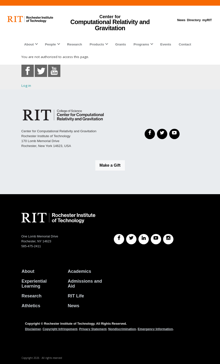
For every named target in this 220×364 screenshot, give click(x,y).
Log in (26, 85)
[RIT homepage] (30, 19)
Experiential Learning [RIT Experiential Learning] (34, 284)
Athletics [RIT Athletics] (31, 305)
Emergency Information (155, 329)
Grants (120, 44)
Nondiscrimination (122, 329)
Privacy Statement (92, 329)
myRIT (207, 20)
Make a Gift (110, 165)
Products (97, 44)
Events (165, 44)
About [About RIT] (28, 271)
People (50, 44)
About (29, 44)
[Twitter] (162, 134)
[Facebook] (150, 134)
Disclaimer (33, 329)
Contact (185, 44)
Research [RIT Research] (32, 295)
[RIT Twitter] (131, 239)
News (181, 20)
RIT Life (76, 295)
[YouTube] (174, 134)
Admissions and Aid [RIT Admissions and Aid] (85, 284)
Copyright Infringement (60, 329)
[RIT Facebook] (119, 239)
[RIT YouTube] (156, 239)
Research (74, 44)
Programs (141, 44)
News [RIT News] (73, 305)
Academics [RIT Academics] (79, 271)
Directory (194, 20)
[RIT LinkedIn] (143, 239)
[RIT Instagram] (168, 239)
